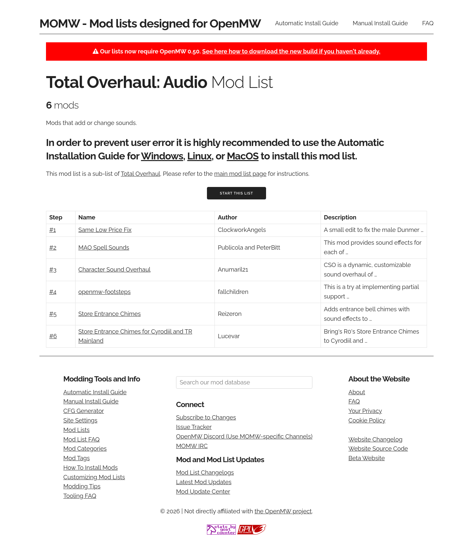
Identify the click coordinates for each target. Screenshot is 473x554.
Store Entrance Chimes (110, 313)
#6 (53, 336)
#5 (52, 313)
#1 (52, 229)
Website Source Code (378, 448)
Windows (162, 156)
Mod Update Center (203, 491)
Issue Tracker (194, 426)
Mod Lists (76, 429)
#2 (52, 247)
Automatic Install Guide (307, 23)
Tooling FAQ (79, 495)
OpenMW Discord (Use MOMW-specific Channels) (244, 436)
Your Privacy (365, 410)
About (357, 392)
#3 (52, 269)
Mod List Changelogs (205, 472)
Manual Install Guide (380, 23)
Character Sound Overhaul (115, 269)
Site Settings (80, 420)
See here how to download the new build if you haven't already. (291, 51)
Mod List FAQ (81, 439)
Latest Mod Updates (204, 482)
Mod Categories (85, 448)
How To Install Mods (90, 467)
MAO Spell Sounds (104, 247)
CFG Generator (83, 410)
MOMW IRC (192, 445)
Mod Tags (76, 458)
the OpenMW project (283, 511)
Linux (199, 156)
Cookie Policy (367, 420)
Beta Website (367, 458)
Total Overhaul (140, 173)
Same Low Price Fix (105, 229)
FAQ (428, 23)
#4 (52, 291)
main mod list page (240, 173)
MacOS (243, 156)
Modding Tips (82, 486)
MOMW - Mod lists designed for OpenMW (150, 23)
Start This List (236, 193)
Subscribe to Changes (206, 417)
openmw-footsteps (105, 291)
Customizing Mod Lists (94, 477)
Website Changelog (376, 439)
